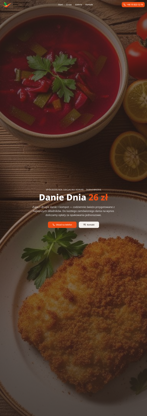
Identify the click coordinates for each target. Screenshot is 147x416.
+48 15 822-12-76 (133, 4)
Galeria (78, 4)
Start (60, 4)
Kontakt (89, 4)
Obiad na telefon (62, 224)
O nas (69, 4)
